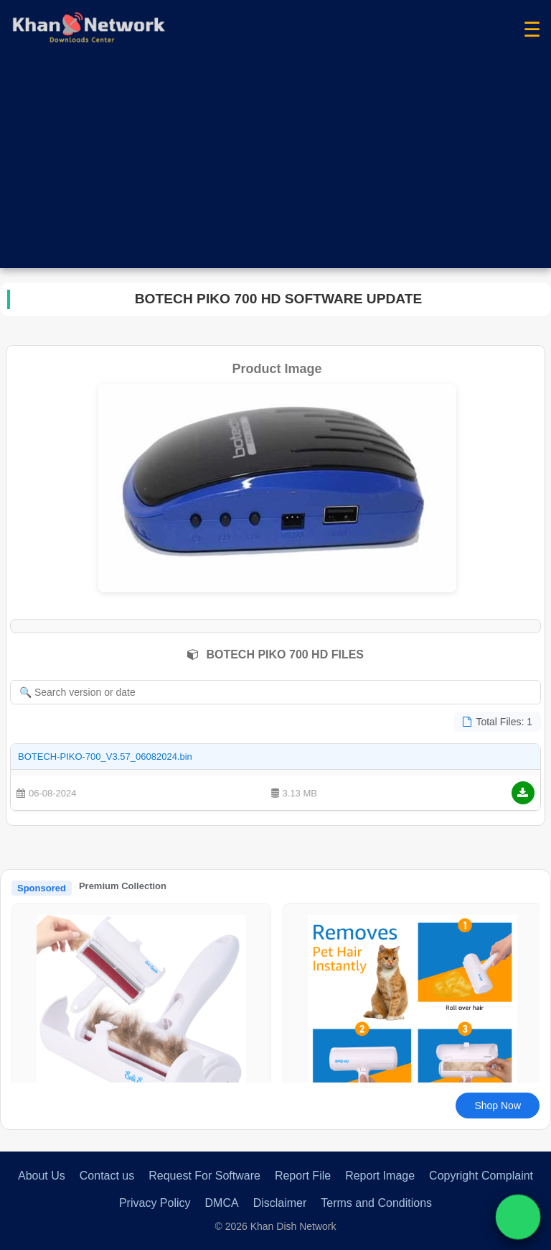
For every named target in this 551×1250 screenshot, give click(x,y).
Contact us (107, 1175)
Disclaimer (280, 1203)
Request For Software (204, 1175)
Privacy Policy (155, 1203)
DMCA (222, 1203)
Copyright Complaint (481, 1175)
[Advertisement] (275, 167)
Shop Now (497, 1105)
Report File (303, 1175)
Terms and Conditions (376, 1203)
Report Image (380, 1175)
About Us (41, 1175)
